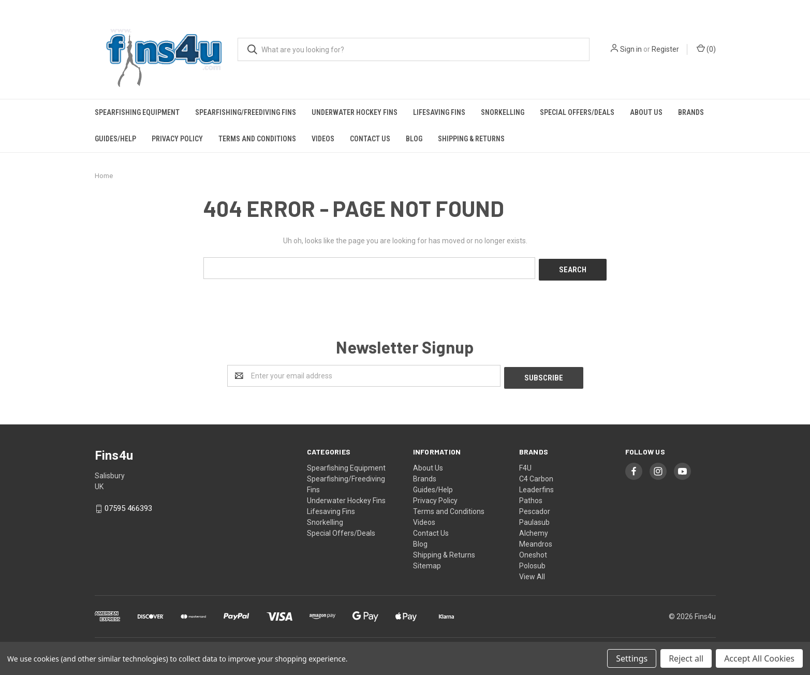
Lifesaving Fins (439, 112)
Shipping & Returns (471, 139)
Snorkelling (502, 112)
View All (532, 572)
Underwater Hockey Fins (354, 112)
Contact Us (370, 139)
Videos (323, 139)
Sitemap (427, 561)
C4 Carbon (536, 475)
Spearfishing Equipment (137, 112)
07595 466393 (128, 504)
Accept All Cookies (759, 658)
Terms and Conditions (257, 139)
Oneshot (533, 551)
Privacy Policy (177, 139)
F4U (525, 464)
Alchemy (533, 529)
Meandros (535, 540)
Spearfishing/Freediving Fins (245, 112)
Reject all (686, 658)
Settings (631, 658)
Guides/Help (115, 139)
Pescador (534, 507)
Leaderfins (536, 485)
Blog (414, 139)
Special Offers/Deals (577, 112)
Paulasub (534, 518)
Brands (691, 112)
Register (665, 49)
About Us (646, 112)
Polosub (532, 561)
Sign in (631, 49)
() (706, 48)
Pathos (530, 496)
